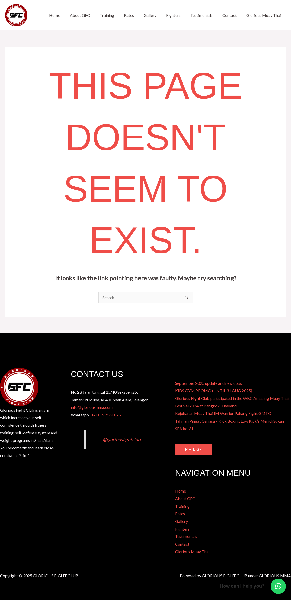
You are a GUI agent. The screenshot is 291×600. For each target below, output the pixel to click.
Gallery (156, 15)
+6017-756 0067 (106, 414)
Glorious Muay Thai (264, 15)
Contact (232, 15)
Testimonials (205, 15)
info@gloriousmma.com (92, 407)
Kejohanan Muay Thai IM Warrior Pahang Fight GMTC (223, 413)
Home (67, 15)
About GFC (91, 15)
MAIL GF (193, 449)
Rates (137, 15)
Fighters (178, 15)
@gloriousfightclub (122, 439)
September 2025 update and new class (208, 383)
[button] (278, 586)
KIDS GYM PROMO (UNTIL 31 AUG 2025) (213, 390)
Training (117, 15)
